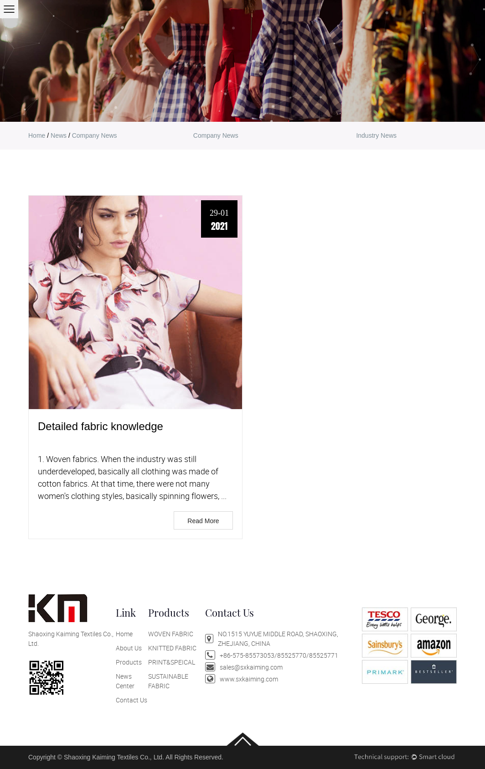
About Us (129, 648)
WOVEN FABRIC (170, 633)
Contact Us (131, 700)
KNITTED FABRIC (172, 648)
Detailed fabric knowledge (100, 426)
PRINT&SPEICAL (171, 662)
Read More (203, 521)
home (36, 135)
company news (215, 135)
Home (124, 633)
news (59, 135)
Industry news (376, 135)
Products (129, 662)
